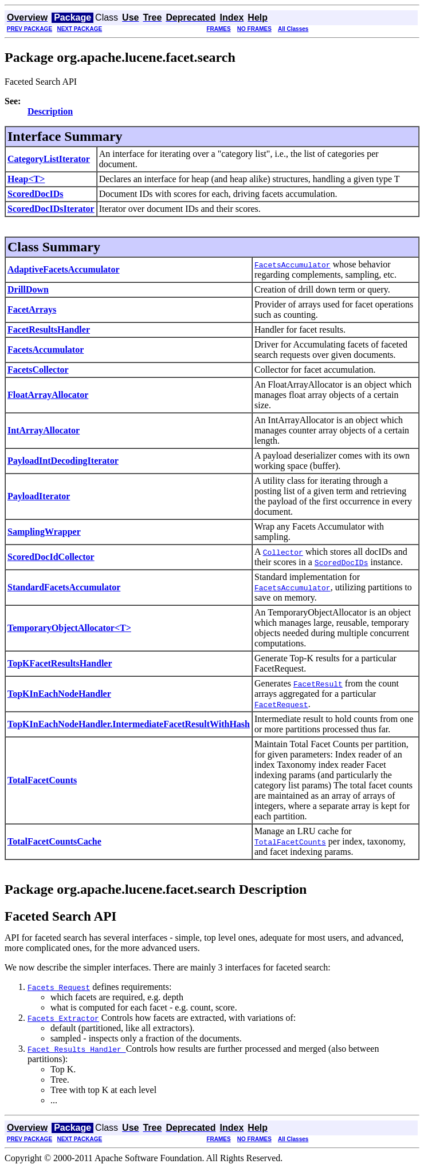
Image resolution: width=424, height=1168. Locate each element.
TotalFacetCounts (42, 780)
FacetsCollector (38, 369)
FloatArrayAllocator (47, 395)
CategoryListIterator (48, 159)
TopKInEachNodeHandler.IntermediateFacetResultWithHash (128, 724)
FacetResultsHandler (48, 329)
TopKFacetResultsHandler (59, 663)
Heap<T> (26, 179)
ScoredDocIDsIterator (51, 209)
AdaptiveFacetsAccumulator (63, 269)
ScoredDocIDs (35, 194)
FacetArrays (31, 309)
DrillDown (28, 289)
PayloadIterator (38, 496)
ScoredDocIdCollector (51, 557)
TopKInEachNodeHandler (59, 694)
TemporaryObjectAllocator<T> (69, 628)
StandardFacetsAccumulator (63, 587)
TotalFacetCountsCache (54, 841)
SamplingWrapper (44, 531)
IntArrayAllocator (43, 430)
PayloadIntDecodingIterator (63, 460)
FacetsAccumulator (45, 349)
